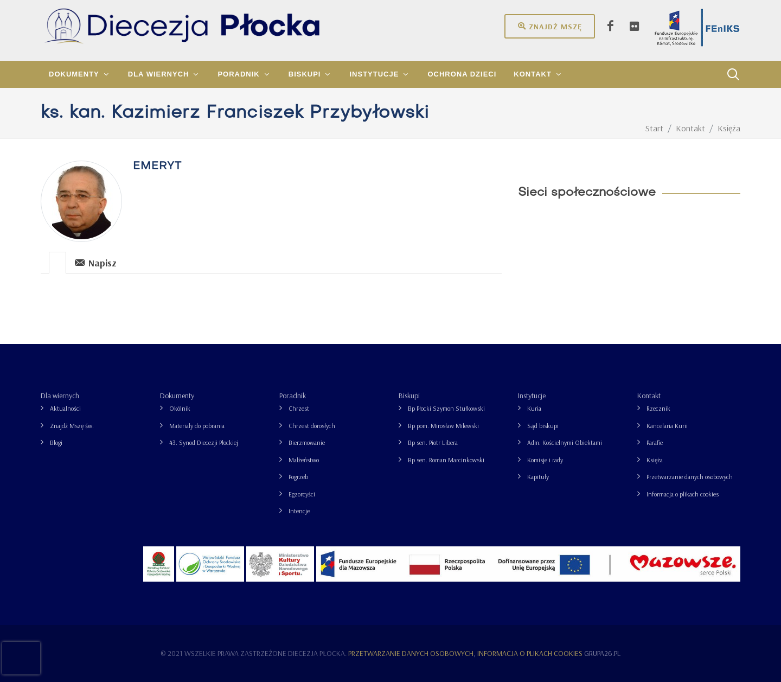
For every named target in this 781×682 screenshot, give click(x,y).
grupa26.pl (602, 653)
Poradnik (292, 395)
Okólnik (179, 408)
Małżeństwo (304, 460)
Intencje (299, 511)
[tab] (58, 262)
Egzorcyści (302, 494)
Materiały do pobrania (197, 426)
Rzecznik (658, 408)
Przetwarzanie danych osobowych (689, 477)
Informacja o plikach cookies (682, 494)
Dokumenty (177, 395)
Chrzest (299, 408)
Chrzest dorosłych (312, 426)
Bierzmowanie (307, 442)
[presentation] (57, 262)
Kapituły (538, 477)
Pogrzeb (298, 477)
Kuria (534, 408)
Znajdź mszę (549, 26)
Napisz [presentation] (96, 262)
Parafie (654, 442)
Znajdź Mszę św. (72, 426)
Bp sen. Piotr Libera (433, 442)
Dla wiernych (60, 395)
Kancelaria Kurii (667, 426)
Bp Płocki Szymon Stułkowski (446, 408)
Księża (654, 460)
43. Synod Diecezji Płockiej (203, 442)
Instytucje (532, 395)
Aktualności (65, 408)
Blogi (56, 442)
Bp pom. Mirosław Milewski (443, 426)
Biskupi (409, 395)
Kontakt (649, 395)
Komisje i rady (545, 460)
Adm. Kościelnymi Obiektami (564, 442)
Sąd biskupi (543, 426)
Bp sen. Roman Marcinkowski (446, 460)
